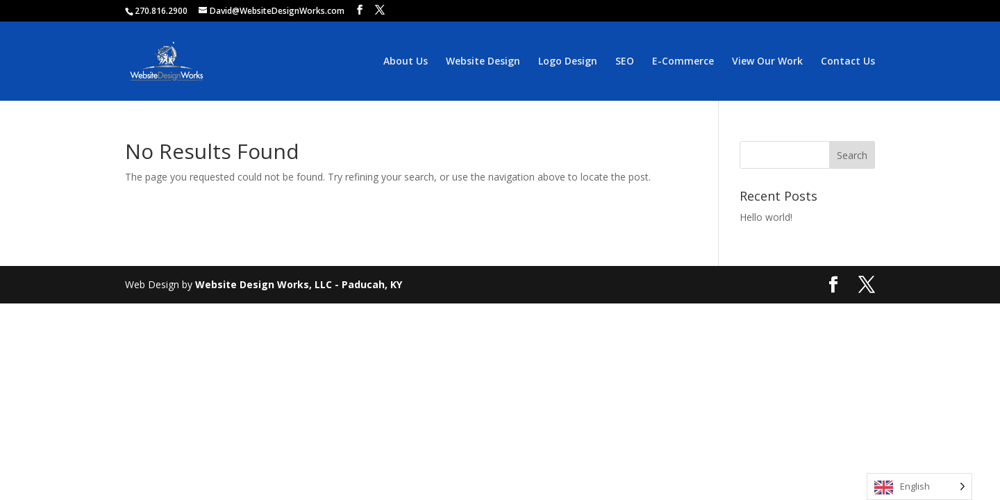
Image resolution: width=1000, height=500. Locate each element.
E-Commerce (683, 61)
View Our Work (767, 61)
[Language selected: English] (919, 486)
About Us (405, 61)
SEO (624, 61)
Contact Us (848, 61)
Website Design (483, 61)
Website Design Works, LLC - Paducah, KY (298, 284)
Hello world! (766, 217)
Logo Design (567, 61)
